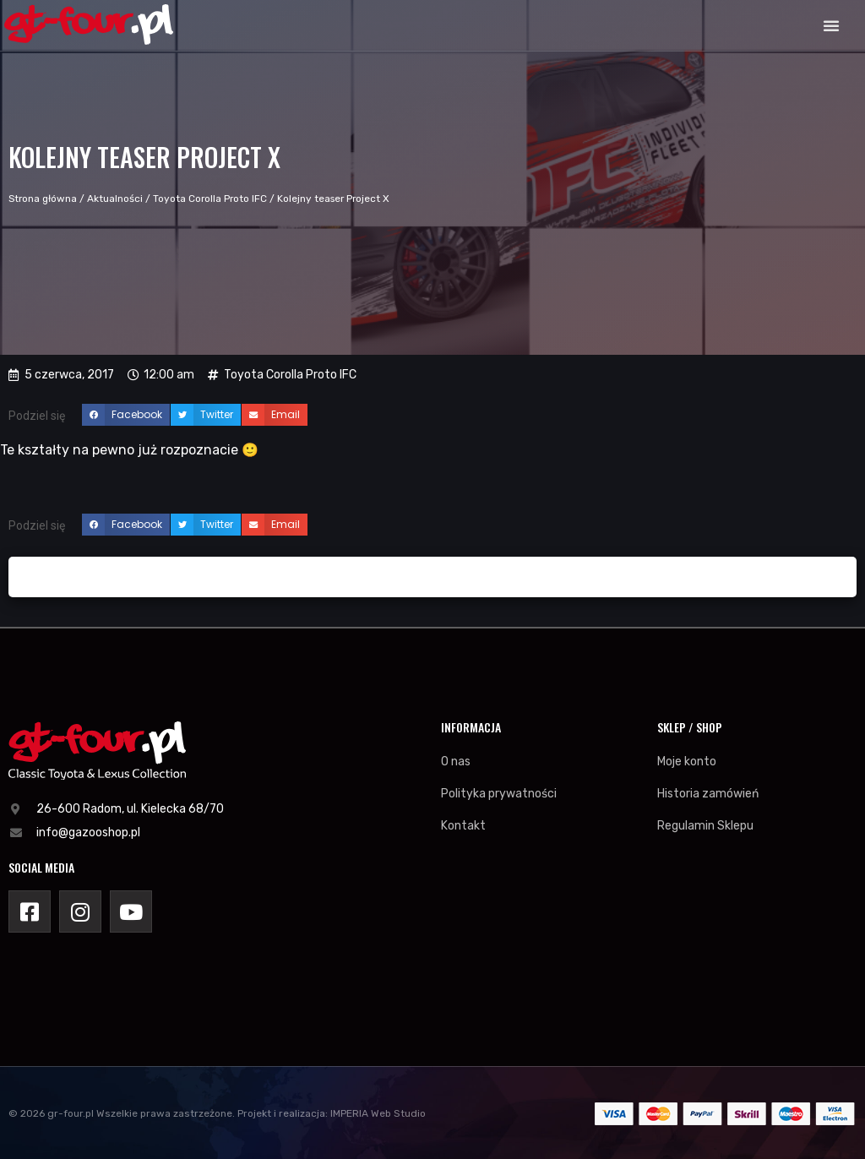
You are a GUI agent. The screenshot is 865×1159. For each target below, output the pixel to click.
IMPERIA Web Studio (378, 1113)
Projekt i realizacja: (282, 1113)
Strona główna (42, 198)
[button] (831, 25)
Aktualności (115, 198)
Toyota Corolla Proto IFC (210, 198)
